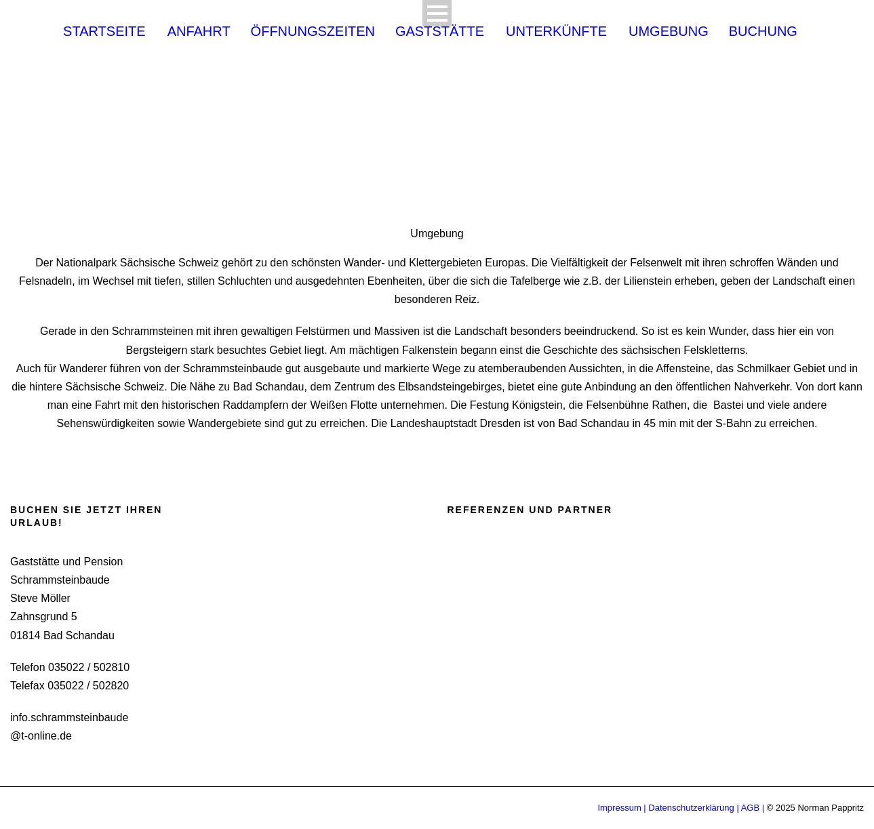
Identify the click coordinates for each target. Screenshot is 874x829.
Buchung (763, 32)
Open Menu (437, 13)
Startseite (104, 32)
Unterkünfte (556, 32)
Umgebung (669, 32)
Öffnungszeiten (313, 32)
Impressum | (622, 808)
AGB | (752, 808)
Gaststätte (439, 32)
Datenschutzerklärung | (693, 808)
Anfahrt (199, 32)
